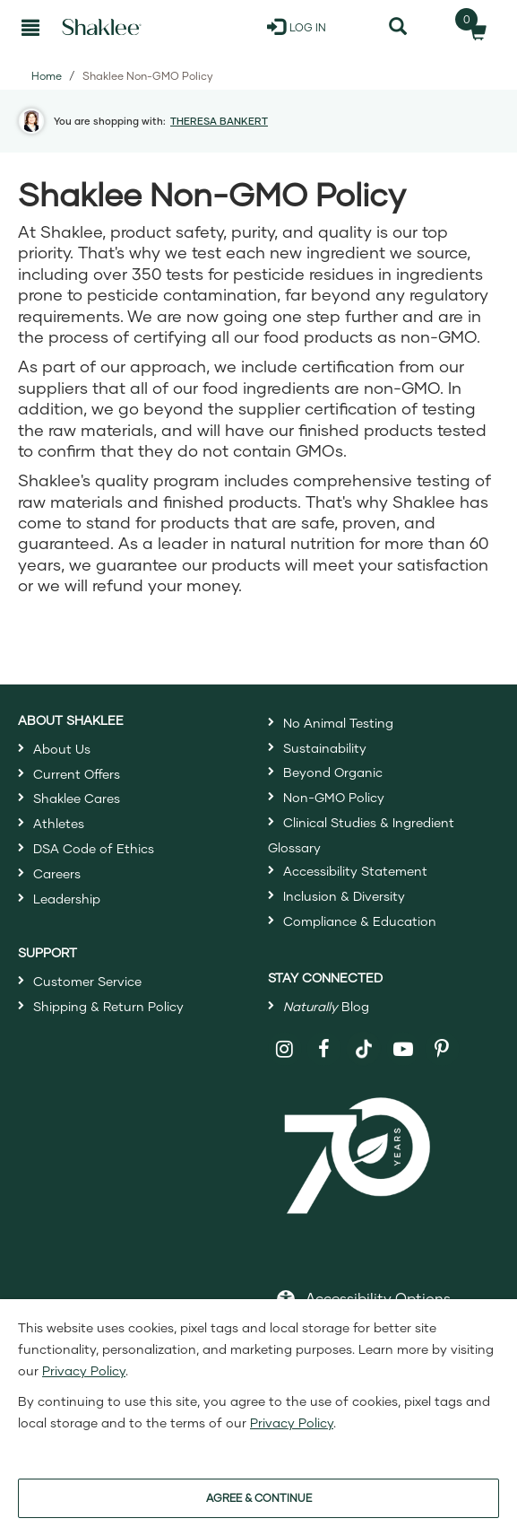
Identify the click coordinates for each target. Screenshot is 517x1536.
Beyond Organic (333, 772)
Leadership (66, 898)
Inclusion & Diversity (344, 895)
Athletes (58, 823)
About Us (61, 748)
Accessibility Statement (355, 870)
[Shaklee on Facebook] (323, 1049)
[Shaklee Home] (102, 27)
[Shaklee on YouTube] (403, 1049)
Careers (57, 873)
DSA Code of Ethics (93, 848)
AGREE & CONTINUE (259, 1498)
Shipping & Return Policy (108, 1006)
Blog (326, 1006)
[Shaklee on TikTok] (364, 1039)
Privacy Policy (83, 1370)
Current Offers (76, 773)
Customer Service (87, 981)
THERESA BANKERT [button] (219, 121)
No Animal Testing (338, 722)
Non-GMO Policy (333, 797)
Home (46, 76)
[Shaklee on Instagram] (285, 1049)
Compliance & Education (359, 921)
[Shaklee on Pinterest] (442, 1049)
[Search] (397, 27)
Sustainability (324, 747)
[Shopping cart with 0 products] (472, 27)
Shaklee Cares (76, 798)
